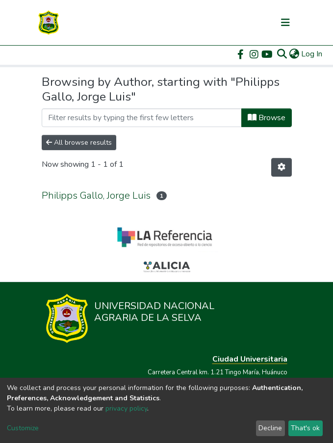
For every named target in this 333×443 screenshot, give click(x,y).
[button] (294, 54)
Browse (266, 117)
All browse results (79, 142)
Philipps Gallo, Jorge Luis (96, 195)
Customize (23, 428)
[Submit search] (282, 54)
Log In (312, 54)
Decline (270, 428)
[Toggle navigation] (285, 22)
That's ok (305, 428)
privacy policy (126, 408)
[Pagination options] (281, 167)
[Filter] (142, 117)
